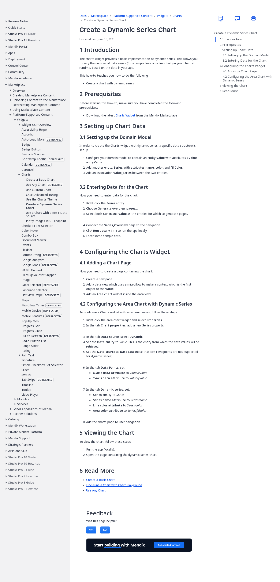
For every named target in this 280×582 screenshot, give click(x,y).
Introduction (232, 39)
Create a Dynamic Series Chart (235, 33)
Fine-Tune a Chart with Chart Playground (114, 485)
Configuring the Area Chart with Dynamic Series (247, 78)
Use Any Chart (96, 490)
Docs (83, 16)
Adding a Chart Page (242, 71)
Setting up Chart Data (237, 50)
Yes (91, 530)
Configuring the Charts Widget (243, 66)
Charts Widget (125, 115)
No (105, 530)
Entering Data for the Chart (247, 60)
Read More (230, 91)
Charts (177, 16)
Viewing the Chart (234, 85)
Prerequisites (231, 44)
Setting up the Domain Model (248, 55)
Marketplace (99, 16)
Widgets (162, 16)
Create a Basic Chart (100, 480)
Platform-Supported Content (133, 16)
